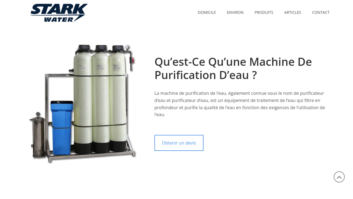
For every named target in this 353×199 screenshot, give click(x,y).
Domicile (207, 12)
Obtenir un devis (179, 143)
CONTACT (321, 12)
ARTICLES (292, 12)
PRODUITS (264, 12)
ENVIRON (235, 12)
